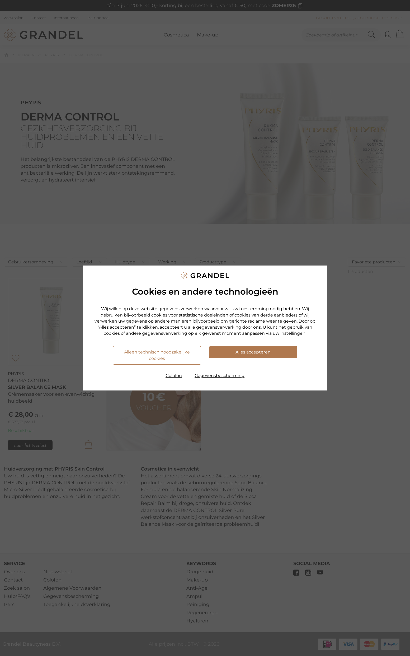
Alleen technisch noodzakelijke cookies (157, 355)
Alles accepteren (253, 352)
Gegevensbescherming (219, 375)
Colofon (174, 375)
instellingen (292, 333)
